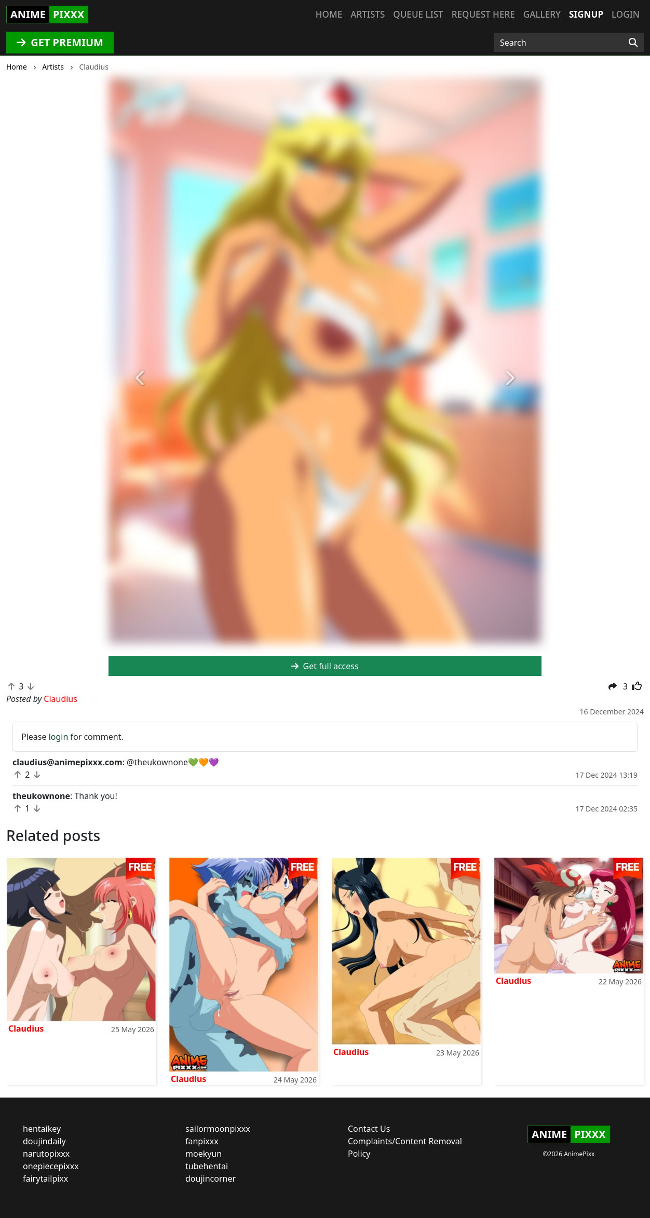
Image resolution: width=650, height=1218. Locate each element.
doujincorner (210, 1178)
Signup (586, 14)
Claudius (26, 1028)
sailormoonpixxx (217, 1128)
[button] (141, 378)
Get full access (324, 666)
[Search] (633, 42)
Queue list (418, 14)
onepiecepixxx (51, 1166)
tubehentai (206, 1166)
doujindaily (44, 1141)
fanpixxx (202, 1141)
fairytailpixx (45, 1178)
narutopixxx (46, 1153)
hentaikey (42, 1128)
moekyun (203, 1153)
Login (626, 14)
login (59, 736)
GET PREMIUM (60, 42)
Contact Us (369, 1128)
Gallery (542, 14)
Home (329, 14)
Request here (483, 14)
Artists (367, 14)
